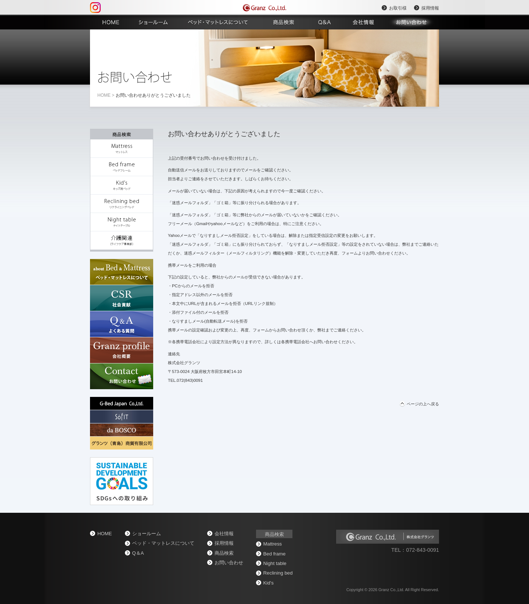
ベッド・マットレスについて (163, 543)
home (104, 95)
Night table (275, 563)
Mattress (272, 544)
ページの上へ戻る (423, 404)
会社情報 (224, 533)
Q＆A (138, 553)
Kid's (268, 583)
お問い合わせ (229, 562)
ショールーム (146, 533)
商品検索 (224, 553)
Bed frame (274, 554)
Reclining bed (278, 573)
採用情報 (430, 8)
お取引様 (398, 8)
